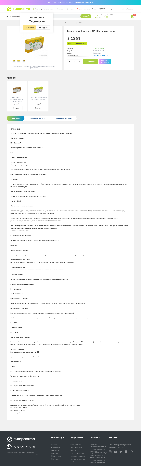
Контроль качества (77, 459)
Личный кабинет (128, 9)
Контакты (61, 9)
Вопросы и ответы (77, 456)
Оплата (73, 450)
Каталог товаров (15, 16)
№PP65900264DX (19, 453)
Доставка (70, 9)
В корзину (91, 61)
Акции (79, 9)
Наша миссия (56, 456)
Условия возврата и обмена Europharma (97, 456)
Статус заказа (113, 9)
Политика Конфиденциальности (98, 445)
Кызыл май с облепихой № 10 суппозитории (38, 98)
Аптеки (87, 9)
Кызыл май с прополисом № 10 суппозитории (16, 99)
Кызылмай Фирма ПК (100, 56)
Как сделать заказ (77, 453)
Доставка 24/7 (76, 447)
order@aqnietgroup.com (122, 445)
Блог (72, 462)
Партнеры (55, 459)
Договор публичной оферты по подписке (98, 461)
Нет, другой (43, 27)
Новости (54, 444)
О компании (55, 447)
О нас (94, 9)
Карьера (54, 453)
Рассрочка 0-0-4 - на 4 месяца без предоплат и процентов (70, 2)
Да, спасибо (29, 27)
